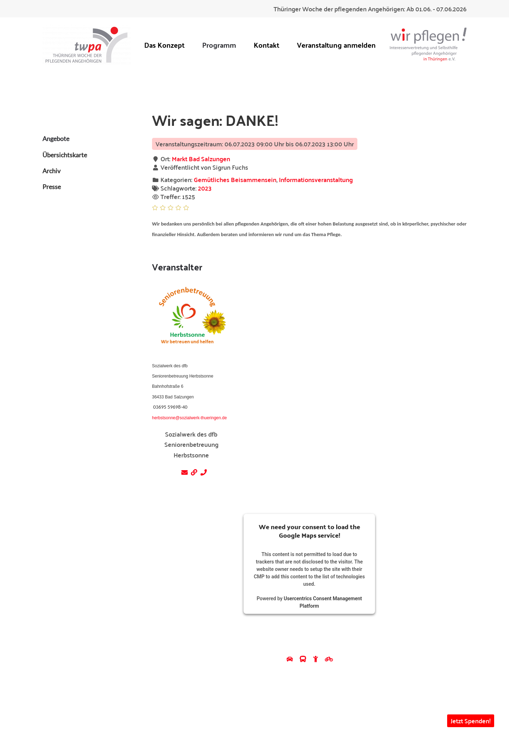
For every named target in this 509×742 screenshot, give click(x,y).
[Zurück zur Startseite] (86, 44)
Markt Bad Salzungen (201, 158)
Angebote (55, 138)
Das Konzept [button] (164, 44)
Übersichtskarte (64, 155)
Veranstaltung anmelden (336, 44)
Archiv (51, 171)
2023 (205, 188)
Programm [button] (219, 44)
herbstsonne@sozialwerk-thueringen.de (189, 417)
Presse (51, 187)
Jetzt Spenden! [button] (471, 720)
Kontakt (266, 44)
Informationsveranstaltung (316, 179)
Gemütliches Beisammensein (235, 179)
